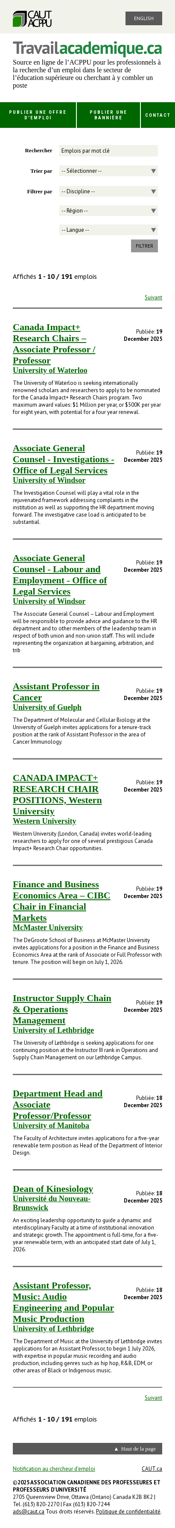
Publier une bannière (108, 115)
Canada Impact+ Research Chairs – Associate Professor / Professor (54, 344)
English (144, 18)
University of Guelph (47, 707)
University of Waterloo (50, 370)
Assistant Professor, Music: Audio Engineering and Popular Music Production (63, 1302)
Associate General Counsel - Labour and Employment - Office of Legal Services (60, 575)
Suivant (153, 297)
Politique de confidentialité (128, 1511)
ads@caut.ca (28, 1511)
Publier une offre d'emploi (38, 115)
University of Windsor (49, 480)
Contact (158, 115)
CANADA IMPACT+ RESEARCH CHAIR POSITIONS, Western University (57, 794)
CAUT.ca (152, 1468)
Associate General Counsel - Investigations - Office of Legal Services (63, 459)
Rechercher (38, 150)
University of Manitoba (51, 1125)
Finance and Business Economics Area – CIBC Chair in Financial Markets (62, 901)
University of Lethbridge (53, 1030)
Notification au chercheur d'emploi (54, 1468)
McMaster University (48, 927)
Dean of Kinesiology (53, 1188)
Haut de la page (138, 1448)
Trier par (41, 171)
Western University (44, 821)
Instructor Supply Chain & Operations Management (62, 1009)
